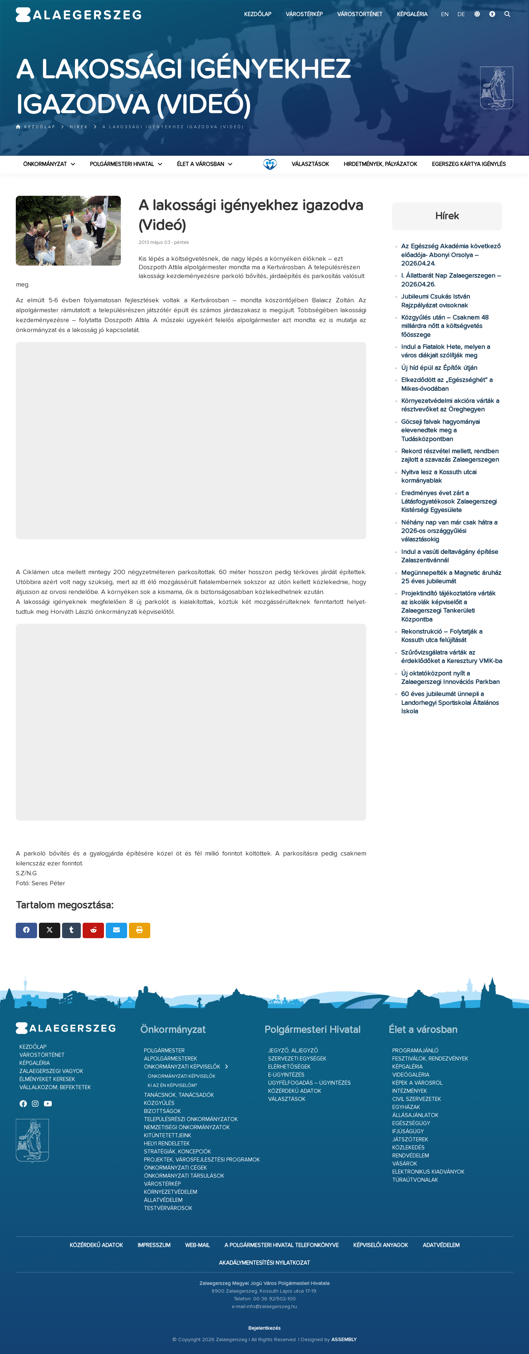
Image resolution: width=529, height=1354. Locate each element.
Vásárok (404, 1164)
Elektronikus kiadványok (428, 1172)
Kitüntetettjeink (167, 1135)
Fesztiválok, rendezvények (430, 1059)
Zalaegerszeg (78, 14)
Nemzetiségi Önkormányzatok (187, 1127)
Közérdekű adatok (294, 1091)
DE (461, 15)
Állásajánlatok (415, 1115)
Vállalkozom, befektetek (55, 1087)
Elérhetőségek (289, 1067)
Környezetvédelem (170, 1192)
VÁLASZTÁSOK (310, 164)
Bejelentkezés (264, 1328)
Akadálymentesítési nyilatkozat (264, 1263)
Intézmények (409, 1091)
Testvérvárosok (168, 1208)
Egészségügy (411, 1123)
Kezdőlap (257, 14)
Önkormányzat (45, 164)
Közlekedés (408, 1147)
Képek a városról (417, 1083)
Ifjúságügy (408, 1131)
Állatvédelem (163, 1200)
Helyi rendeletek (167, 1143)
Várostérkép (304, 14)
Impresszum (154, 1245)
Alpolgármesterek (170, 1059)
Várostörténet (359, 14)
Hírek (79, 127)
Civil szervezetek (416, 1099)
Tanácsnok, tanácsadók (179, 1095)
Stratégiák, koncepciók (177, 1152)
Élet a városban (200, 164)
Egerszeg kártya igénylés (469, 164)
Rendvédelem (410, 1156)
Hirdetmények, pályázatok (380, 164)
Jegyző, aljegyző (293, 1051)
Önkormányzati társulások (184, 1176)
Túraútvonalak (415, 1180)
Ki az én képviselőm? (172, 1085)
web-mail (197, 1245)
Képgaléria (412, 14)
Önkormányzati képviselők (182, 1067)
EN (445, 15)
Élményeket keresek (47, 1079)
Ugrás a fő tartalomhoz (494, 3)
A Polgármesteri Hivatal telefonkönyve (281, 1245)
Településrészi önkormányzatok (191, 1119)
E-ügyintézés (286, 1075)
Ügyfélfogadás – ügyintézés (309, 1083)
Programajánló (415, 1051)
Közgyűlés (159, 1103)
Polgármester (164, 1051)
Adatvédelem (441, 1245)
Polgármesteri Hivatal (122, 164)
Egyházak (406, 1107)
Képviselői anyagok (380, 1245)
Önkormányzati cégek (175, 1168)
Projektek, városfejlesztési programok (202, 1160)
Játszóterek (410, 1139)
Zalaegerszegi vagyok (51, 1071)
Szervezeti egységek (297, 1059)
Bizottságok (162, 1111)
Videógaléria (410, 1075)
